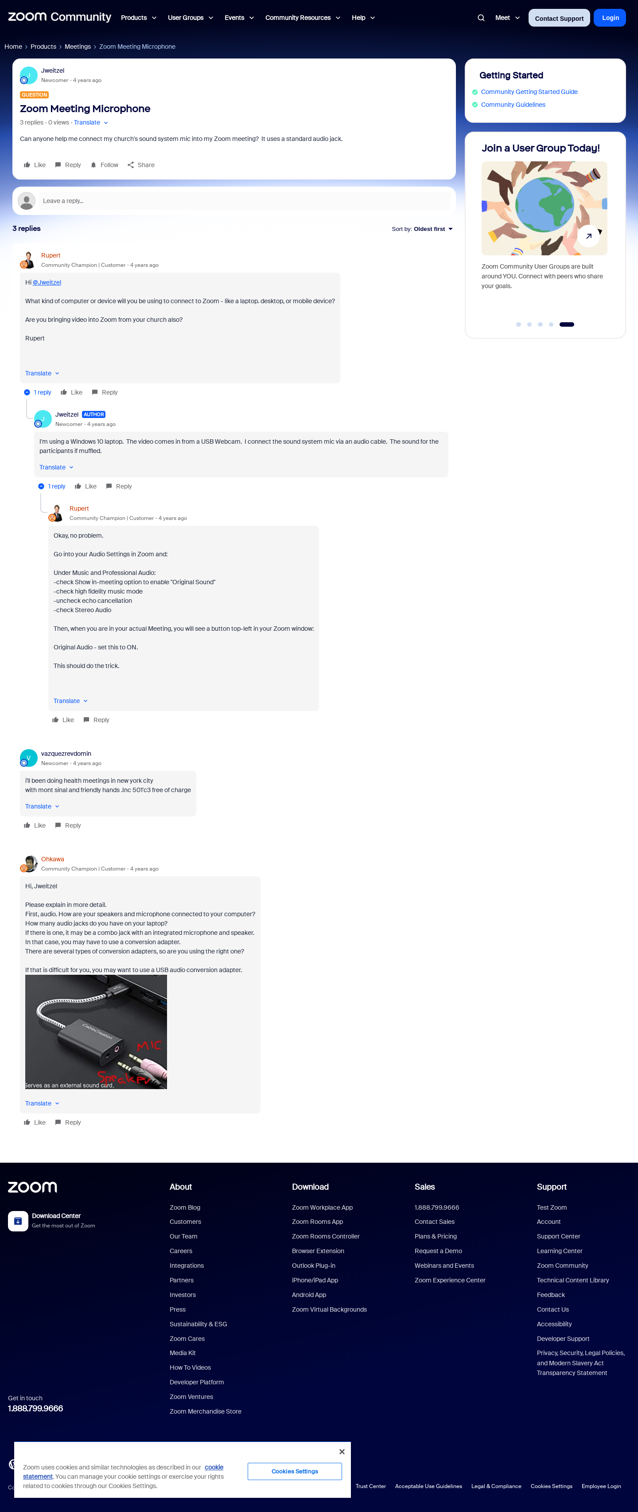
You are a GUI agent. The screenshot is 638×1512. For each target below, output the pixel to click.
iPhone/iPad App (315, 1280)
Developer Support (563, 1339)
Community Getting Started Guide (529, 92)
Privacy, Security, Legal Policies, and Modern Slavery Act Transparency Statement (581, 1363)
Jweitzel (52, 70)
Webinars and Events (444, 1266)
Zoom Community (562, 1266)
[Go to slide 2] (529, 324)
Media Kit (183, 1353)
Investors (183, 1295)
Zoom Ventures (191, 1397)
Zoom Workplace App (322, 1207)
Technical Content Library (573, 1280)
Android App (309, 1295)
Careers (181, 1251)
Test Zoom (552, 1207)
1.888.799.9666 (35, 1408)
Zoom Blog (185, 1207)
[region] (182, 1469)
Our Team (184, 1236)
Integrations (187, 1266)
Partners (182, 1280)
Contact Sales (435, 1222)
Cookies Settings (551, 1486)
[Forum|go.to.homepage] (60, 17)
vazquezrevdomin (66, 754)
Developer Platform (197, 1382)
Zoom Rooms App (317, 1222)
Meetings (78, 47)
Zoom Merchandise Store (205, 1411)
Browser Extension (318, 1251)
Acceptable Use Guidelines (428, 1486)
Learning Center (560, 1251)
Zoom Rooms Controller (326, 1236)
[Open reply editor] (234, 201)
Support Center (558, 1236)
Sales (425, 1187)
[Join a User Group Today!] (544, 231)
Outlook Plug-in (313, 1266)
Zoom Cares (187, 1339)
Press (178, 1309)
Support (552, 1187)
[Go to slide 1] (519, 324)
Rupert (51, 255)
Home (13, 47)
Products (43, 47)
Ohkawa (52, 859)
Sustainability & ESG (198, 1324)
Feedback (551, 1295)
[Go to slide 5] (567, 324)
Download (310, 1187)
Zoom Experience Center (450, 1280)
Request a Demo (438, 1251)
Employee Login (601, 1486)
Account (549, 1222)
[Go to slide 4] (551, 324)
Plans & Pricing (436, 1236)
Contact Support (559, 18)
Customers (185, 1222)
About (181, 1187)
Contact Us (553, 1309)
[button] (92, 122)
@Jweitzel (47, 282)
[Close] (342, 1451)
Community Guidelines (513, 105)
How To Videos (190, 1367)
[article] (234, 325)
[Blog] (13, 1464)
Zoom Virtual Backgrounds (329, 1309)
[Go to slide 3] (541, 324)
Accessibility (554, 1324)
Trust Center (371, 1486)
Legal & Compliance (496, 1486)
